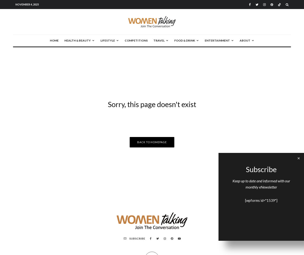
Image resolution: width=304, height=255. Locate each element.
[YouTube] (179, 238)
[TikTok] (279, 5)
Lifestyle (107, 40)
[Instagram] (264, 5)
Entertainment (217, 40)
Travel (159, 40)
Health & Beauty (77, 40)
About (245, 40)
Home (54, 40)
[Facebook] (250, 5)
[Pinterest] (272, 5)
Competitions (136, 40)
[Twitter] (257, 5)
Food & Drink (184, 40)
